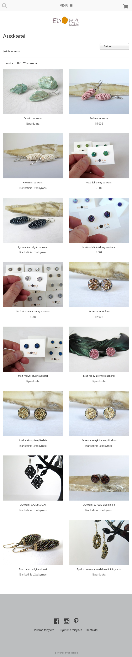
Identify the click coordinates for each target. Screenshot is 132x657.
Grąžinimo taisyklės (70, 630)
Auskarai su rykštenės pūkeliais (99, 440)
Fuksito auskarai (33, 118)
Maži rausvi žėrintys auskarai (99, 375)
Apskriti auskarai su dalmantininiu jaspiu (99, 569)
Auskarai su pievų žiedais (33, 440)
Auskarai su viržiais (99, 311)
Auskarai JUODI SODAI (33, 504)
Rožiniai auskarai (99, 118)
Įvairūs (9, 63)
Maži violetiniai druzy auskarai (98, 247)
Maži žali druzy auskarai (99, 182)
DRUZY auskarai (27, 63)
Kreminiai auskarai (33, 182)
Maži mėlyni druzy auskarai (33, 375)
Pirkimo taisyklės (44, 630)
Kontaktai (92, 630)
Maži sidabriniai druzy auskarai (33, 311)
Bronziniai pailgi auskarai (33, 569)
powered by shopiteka (66, 652)
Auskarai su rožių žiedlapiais (99, 504)
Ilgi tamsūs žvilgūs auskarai (33, 247)
